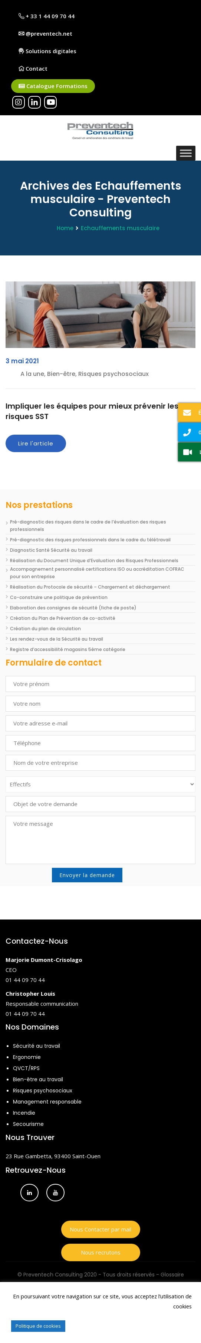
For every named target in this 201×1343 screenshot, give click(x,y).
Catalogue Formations (53, 86)
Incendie (24, 1113)
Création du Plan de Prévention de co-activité (62, 618)
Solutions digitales (47, 51)
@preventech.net (45, 33)
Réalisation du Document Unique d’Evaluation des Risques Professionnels (94, 560)
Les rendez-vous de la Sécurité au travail (56, 639)
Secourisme (28, 1124)
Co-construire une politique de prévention (59, 597)
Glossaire (172, 1274)
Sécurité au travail (36, 1046)
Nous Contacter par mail (100, 1229)
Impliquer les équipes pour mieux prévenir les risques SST (92, 411)
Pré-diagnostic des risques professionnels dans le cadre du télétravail (90, 540)
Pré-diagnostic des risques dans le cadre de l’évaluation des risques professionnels (88, 525)
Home (65, 228)
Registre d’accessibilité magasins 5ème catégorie (67, 649)
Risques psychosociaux (42, 1090)
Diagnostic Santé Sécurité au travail (51, 550)
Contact (33, 68)
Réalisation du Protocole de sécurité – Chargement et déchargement (90, 587)
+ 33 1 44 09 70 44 (47, 16)
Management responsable (47, 1101)
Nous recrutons (101, 1252)
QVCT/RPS (26, 1068)
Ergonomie (27, 1057)
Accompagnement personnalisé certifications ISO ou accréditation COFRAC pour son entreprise (97, 573)
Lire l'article (35, 443)
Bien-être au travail (38, 1079)
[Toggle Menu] (186, 153)
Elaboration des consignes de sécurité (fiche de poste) (73, 608)
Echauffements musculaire (120, 228)
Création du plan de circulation (45, 628)
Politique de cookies (38, 1326)
